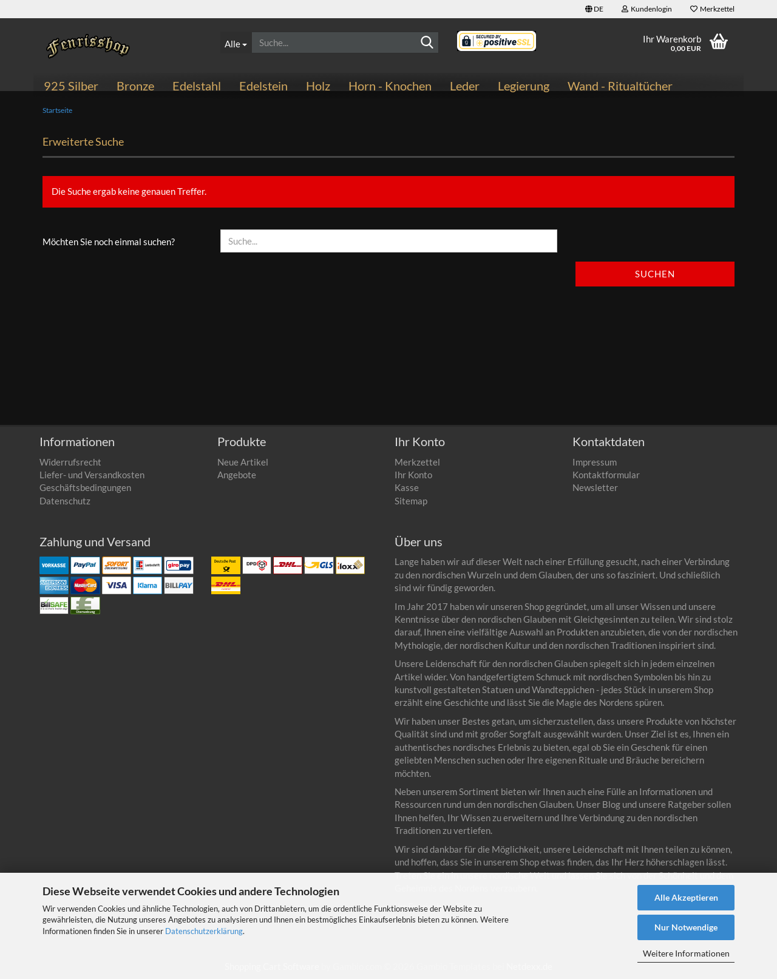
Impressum (594, 461)
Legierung (523, 85)
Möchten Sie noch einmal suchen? (108, 241)
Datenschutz (64, 500)
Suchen (655, 273)
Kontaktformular (606, 474)
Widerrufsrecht (70, 461)
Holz (318, 85)
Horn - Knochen (390, 85)
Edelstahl (196, 85)
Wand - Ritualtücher (620, 85)
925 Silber (71, 85)
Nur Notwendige (686, 927)
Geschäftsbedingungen (85, 487)
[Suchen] (427, 43)
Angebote (236, 474)
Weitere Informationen (686, 953)
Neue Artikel (242, 461)
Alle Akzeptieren (686, 897)
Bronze (135, 85)
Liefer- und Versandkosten (91, 474)
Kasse (407, 487)
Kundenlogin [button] (647, 8)
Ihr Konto (413, 474)
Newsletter (595, 487)
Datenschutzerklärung (204, 931)
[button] (594, 9)
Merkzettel (712, 8)
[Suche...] (235, 42)
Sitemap (411, 500)
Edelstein (263, 85)
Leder (465, 85)
